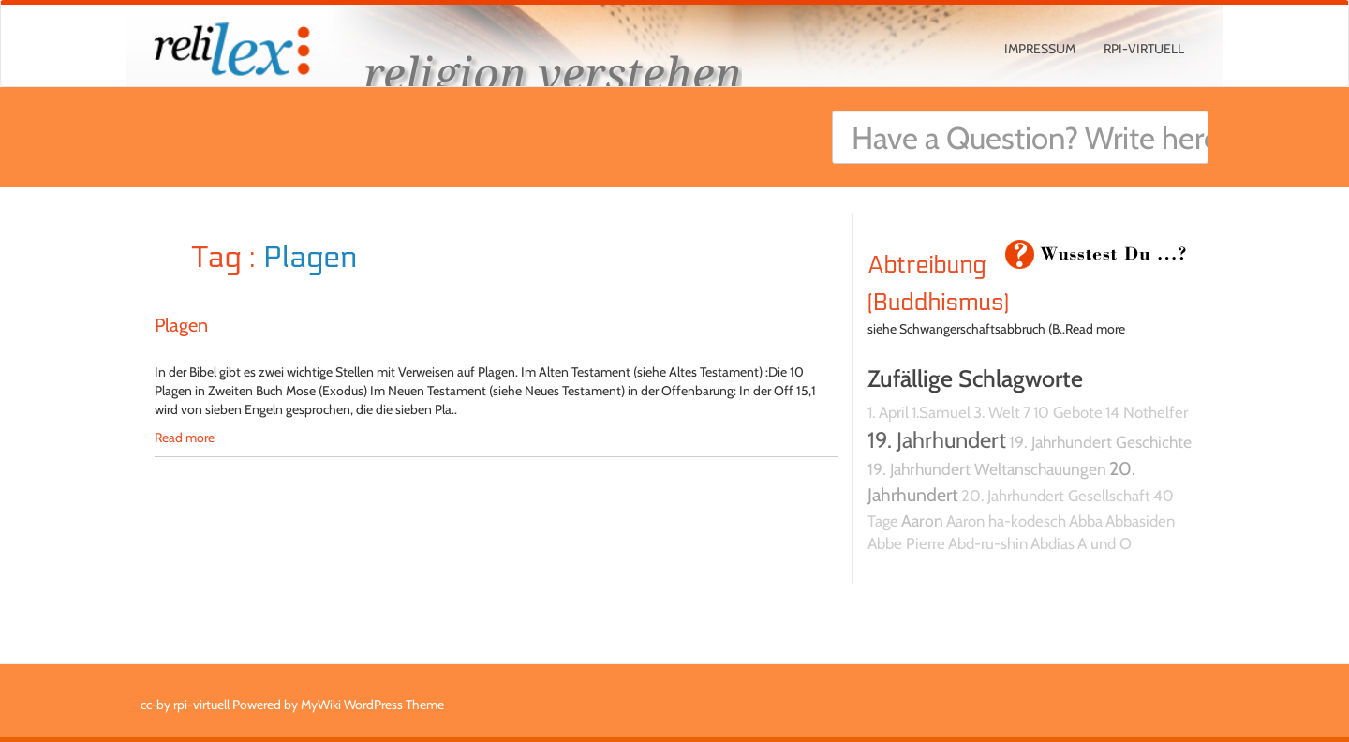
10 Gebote (1068, 412)
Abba (1086, 521)
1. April (888, 412)
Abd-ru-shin (988, 543)
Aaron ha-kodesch (1006, 521)
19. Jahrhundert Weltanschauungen (986, 469)
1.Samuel (941, 412)
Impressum (1039, 48)
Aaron (922, 520)
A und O (1104, 543)
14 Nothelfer (1146, 412)
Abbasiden (1140, 521)
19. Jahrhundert (936, 439)
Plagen (181, 325)
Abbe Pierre (906, 543)
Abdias (1052, 543)
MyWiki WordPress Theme (372, 704)
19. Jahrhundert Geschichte (1100, 442)
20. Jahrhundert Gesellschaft (1055, 495)
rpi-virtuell (1144, 48)
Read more (185, 437)
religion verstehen (552, 72)
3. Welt (996, 412)
